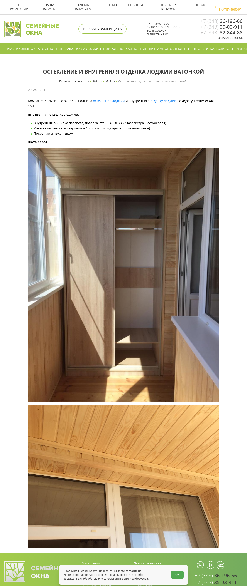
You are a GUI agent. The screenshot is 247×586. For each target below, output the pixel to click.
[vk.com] (220, 565)
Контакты (201, 5)
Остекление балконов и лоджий (71, 48)
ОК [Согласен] (177, 575)
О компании (19, 7)
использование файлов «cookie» (85, 575)
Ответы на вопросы (168, 7)
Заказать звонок (230, 38)
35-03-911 (221, 26)
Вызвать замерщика (102, 29)
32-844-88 (221, 32)
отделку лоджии (163, 101)
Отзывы (112, 5)
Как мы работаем (83, 7)
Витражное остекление (170, 48)
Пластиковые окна (22, 48)
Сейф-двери (237, 48)
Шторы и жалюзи (209, 48)
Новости (135, 5)
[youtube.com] (210, 565)
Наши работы (49, 7)
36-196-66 (221, 20)
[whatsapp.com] (201, 565)
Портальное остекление (125, 48)
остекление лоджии (109, 101)
